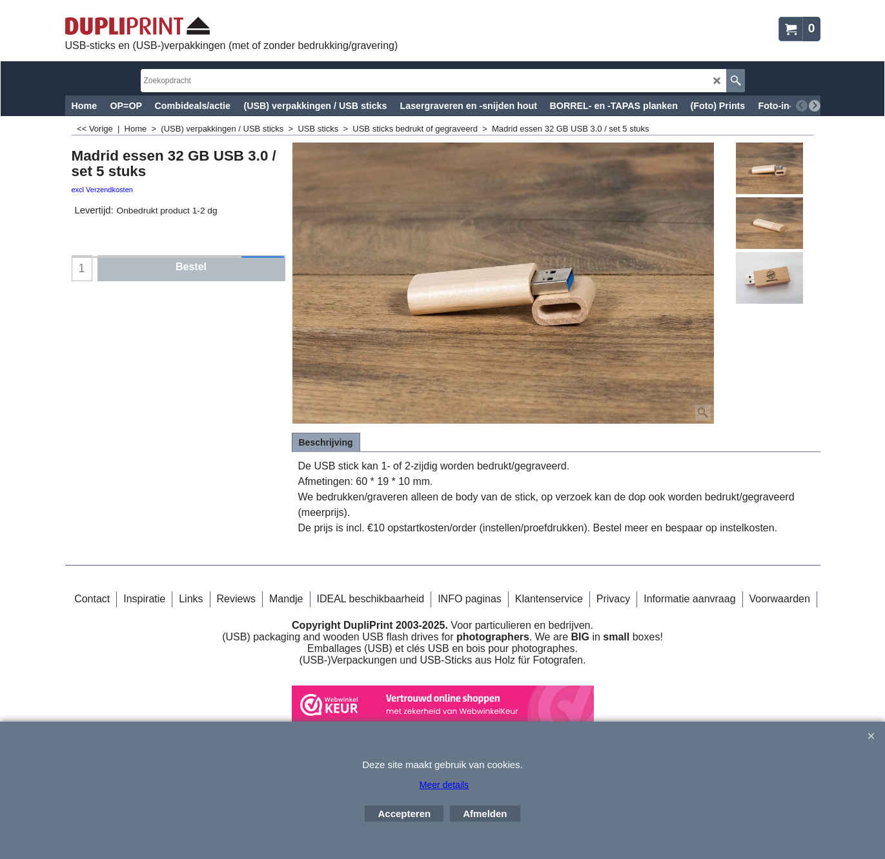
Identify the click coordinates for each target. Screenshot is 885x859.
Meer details (444, 785)
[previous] (802, 106)
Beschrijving (326, 442)
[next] (814, 106)
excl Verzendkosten (102, 189)
